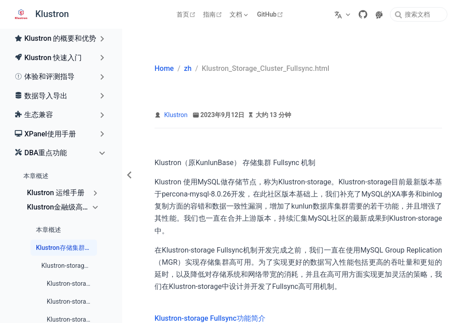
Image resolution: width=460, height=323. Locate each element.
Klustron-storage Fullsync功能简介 (69, 265)
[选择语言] (343, 14)
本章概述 (36, 175)
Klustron (176, 114)
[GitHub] (363, 14)
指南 (213, 14)
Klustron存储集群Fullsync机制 (66, 247)
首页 (187, 14)
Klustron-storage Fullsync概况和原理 (72, 283)
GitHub (271, 14)
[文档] (240, 14)
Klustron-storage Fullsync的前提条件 (72, 301)
